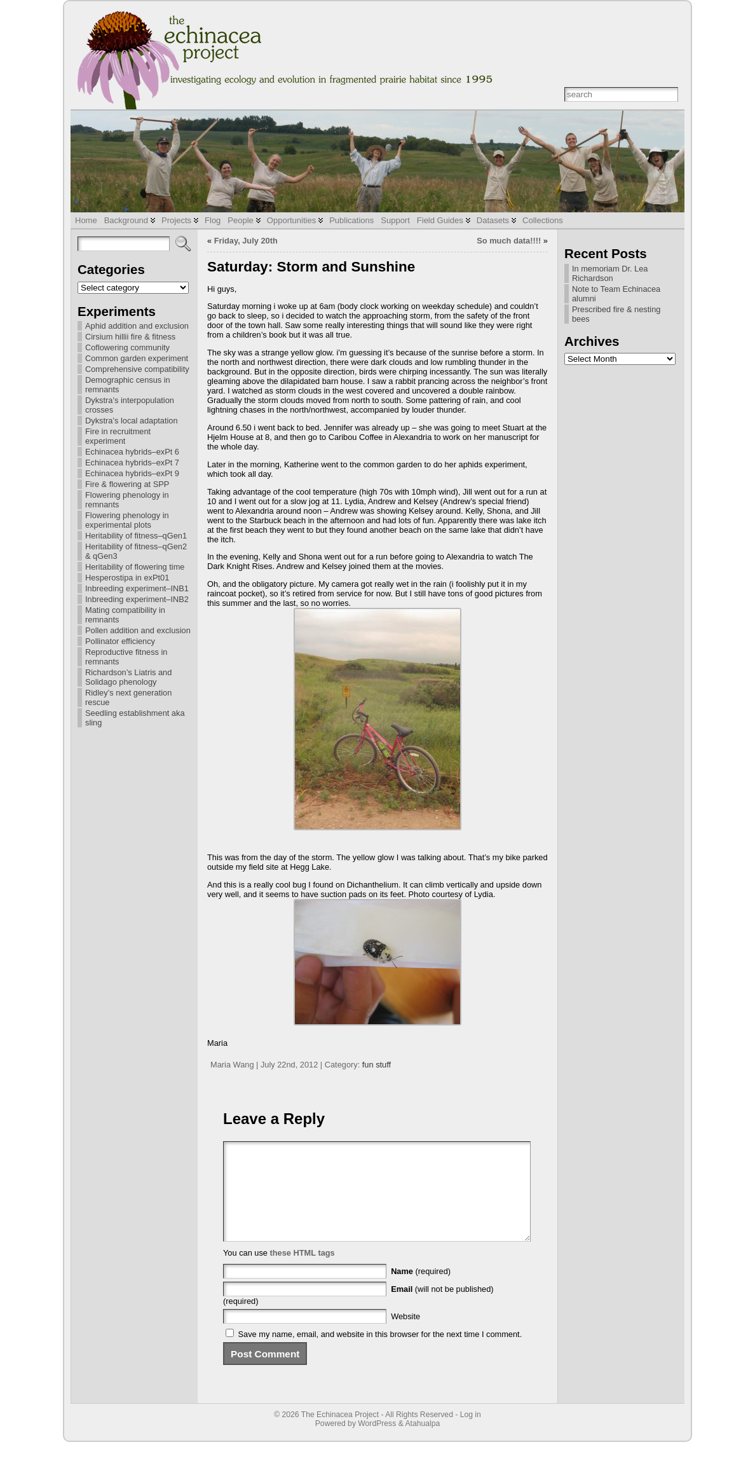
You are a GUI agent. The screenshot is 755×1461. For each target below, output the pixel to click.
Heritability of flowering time (134, 567)
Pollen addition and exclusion (138, 630)
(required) (421, 1290)
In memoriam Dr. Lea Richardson (610, 273)
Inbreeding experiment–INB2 (137, 599)
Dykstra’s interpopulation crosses (129, 405)
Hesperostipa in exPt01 (127, 577)
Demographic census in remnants (127, 384)
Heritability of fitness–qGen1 (136, 535)
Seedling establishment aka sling (135, 717)
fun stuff (376, 1064)
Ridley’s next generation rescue (128, 697)
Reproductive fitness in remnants (126, 656)
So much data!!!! (509, 240)
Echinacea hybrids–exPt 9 (132, 473)
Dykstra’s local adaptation (131, 420)
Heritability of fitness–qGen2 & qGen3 (136, 551)
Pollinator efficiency (120, 641)
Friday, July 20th (246, 240)
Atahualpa (422, 1442)
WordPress (377, 1442)
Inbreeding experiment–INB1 (137, 588)
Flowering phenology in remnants (127, 499)
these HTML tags (302, 1272)
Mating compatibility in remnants (125, 614)
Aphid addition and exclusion (137, 326)
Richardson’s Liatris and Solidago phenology (128, 677)
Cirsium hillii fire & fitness (130, 336)
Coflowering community (127, 347)
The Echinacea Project (340, 1433)
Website (405, 1335)
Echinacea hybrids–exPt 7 (132, 462)
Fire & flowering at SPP (127, 484)
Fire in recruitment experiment (118, 436)
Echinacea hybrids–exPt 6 (132, 451)
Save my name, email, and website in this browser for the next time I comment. (380, 1353)
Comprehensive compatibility (137, 369)
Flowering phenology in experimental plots (127, 520)
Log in (470, 1433)
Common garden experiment (136, 358)
